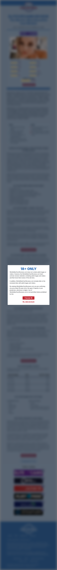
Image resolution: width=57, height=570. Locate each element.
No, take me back (28, 302)
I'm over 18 (28, 298)
